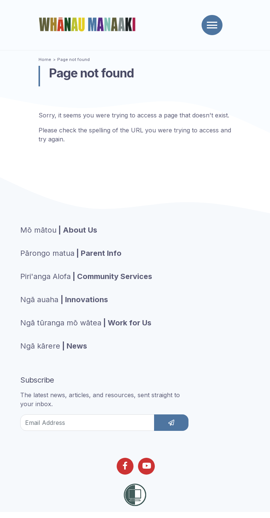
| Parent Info (71, 253)
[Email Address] (87, 422)
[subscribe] (171, 422)
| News (53, 345)
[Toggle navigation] (212, 25)
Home (45, 59)
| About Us (58, 230)
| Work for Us (85, 322)
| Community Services (86, 276)
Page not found (73, 59)
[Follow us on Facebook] (125, 466)
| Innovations (64, 299)
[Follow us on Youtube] (146, 466)
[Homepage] (89, 24)
